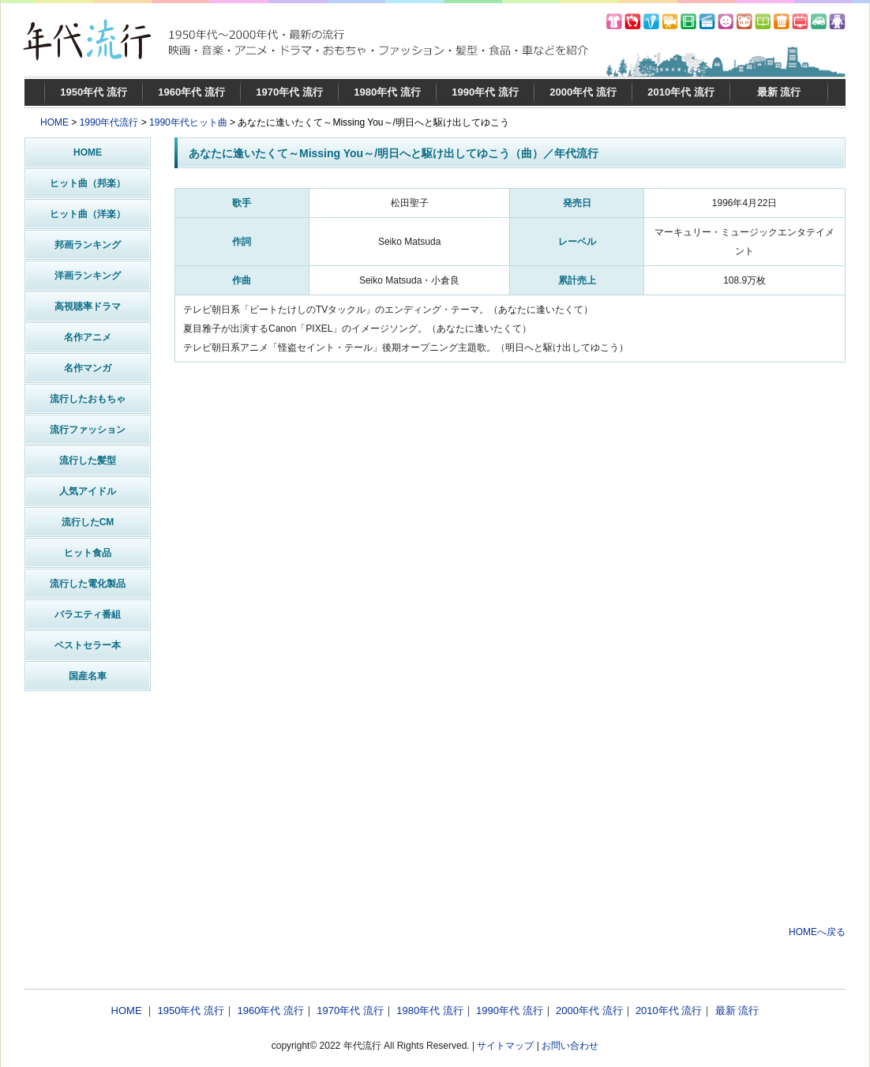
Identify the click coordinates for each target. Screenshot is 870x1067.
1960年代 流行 (191, 92)
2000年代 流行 (583, 92)
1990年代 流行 (485, 92)
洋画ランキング (87, 275)
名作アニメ (87, 337)
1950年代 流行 (93, 92)
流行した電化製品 (88, 583)
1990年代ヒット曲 (188, 122)
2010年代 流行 (680, 92)
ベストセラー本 (87, 645)
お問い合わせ (570, 1045)
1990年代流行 (109, 122)
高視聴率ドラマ (87, 306)
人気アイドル (87, 491)
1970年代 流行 (289, 92)
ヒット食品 (87, 552)
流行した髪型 (87, 460)
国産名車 (88, 676)
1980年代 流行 (387, 92)
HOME (54, 122)
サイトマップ (505, 1045)
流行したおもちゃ (88, 398)
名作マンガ (87, 368)
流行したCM (88, 522)
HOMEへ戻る (817, 931)
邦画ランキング (87, 244)
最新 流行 (779, 92)
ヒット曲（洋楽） (88, 214)
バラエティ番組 (87, 614)
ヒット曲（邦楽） (88, 183)
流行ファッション (88, 429)
